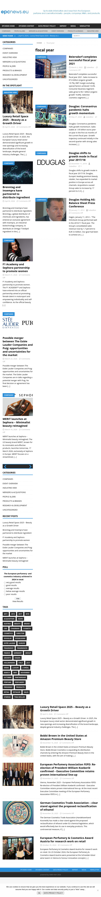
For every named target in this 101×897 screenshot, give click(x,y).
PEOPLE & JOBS (19, 31)
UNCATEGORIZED (10, 79)
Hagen (17, 678)
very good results (13, 602)
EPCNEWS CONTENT (26, 26)
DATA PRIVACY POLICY (47, 26)
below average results (15, 611)
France (7, 673)
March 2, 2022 (77, 67)
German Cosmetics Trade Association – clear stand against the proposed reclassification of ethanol (69, 826)
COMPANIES (6, 31)
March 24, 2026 (11, 359)
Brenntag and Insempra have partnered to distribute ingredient (16, 192)
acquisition (9, 638)
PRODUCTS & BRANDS (75, 31)
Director (20, 653)
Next (30, 477)
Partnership (20, 697)
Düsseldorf (20, 658)
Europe (22, 663)
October (7, 697)
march (7, 692)
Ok (39, 893)
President (8, 707)
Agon (20, 638)
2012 (13, 634)
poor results (11, 614)
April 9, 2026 (10, 127)
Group (28, 673)
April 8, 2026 (10, 201)
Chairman (15, 648)
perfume (7, 702)
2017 (20, 634)
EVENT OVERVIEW (58, 31)
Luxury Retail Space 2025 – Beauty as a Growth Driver (15, 120)
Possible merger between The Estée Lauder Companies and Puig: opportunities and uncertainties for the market (18, 346)
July (28, 682)
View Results (17, 621)
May (15, 692)
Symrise (7, 717)
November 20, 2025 (50, 833)
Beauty (17, 643)
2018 (27, 634)
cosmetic (27, 648)
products (20, 707)
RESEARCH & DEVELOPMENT (15, 75)
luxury (15, 687)
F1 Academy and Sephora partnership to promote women (16, 267)
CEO (5, 648)
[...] (25, 154)
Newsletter (85, 26)
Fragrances (22, 668)
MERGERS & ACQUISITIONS (38, 31)
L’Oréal (25, 687)
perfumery (19, 702)
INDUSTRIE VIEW (93, 31)
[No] (97, 890)
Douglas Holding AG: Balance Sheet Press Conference (82, 203)
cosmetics (8, 653)
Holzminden (9, 682)
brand (27, 643)
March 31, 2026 (11, 275)
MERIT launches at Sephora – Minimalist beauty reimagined (16, 422)
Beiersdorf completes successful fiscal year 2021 (83, 60)
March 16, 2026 (11, 429)
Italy (21, 682)
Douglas (8, 658)
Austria (7, 643)
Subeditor (90, 67)
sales (26, 712)
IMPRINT (63, 26)
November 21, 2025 (50, 798)
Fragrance (8, 668)
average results (12, 608)
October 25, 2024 (49, 865)
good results (11, 605)
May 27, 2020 (76, 117)
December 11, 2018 (79, 163)
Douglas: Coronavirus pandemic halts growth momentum (83, 110)
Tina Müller (19, 717)
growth (7, 678)
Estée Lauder (9, 663)
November (25, 692)
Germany (18, 673)
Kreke (6, 687)
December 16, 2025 (50, 762)
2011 (5, 634)
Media (73, 26)
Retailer (16, 712)
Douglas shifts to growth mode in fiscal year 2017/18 (83, 156)
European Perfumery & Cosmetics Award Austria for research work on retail (66, 859)
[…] (87, 97)
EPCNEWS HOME (8, 26)
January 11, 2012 (77, 210)
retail (6, 712)
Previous (6, 477)
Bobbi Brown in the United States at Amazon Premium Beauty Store (63, 757)
